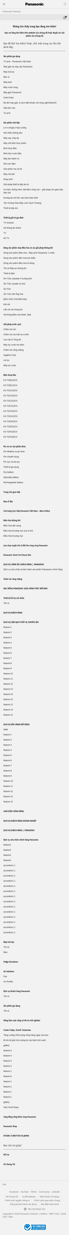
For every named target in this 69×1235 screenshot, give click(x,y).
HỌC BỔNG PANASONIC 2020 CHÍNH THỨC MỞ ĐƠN (25, 588)
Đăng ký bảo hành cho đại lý (23, 1204)
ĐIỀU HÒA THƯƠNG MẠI (15, 299)
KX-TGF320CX (10, 437)
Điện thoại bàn (9, 374)
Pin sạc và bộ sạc (11, 462)
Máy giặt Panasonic (12, 92)
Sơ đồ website (29, 1196)
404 (4, 1184)
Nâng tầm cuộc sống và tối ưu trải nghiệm (21, 1020)
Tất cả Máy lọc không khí (14, 268)
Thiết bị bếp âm (10, 208)
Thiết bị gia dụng (11, 467)
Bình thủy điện (10, 148)
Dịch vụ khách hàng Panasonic (16, 991)
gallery (6, 1045)
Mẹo (5, 952)
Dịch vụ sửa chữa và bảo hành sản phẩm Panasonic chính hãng (32, 569)
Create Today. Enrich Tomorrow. (17, 1029)
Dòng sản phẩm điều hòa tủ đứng (18, 263)
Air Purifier (8, 981)
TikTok (34, 1191)
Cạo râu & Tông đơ (12, 339)
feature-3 (7, 637)
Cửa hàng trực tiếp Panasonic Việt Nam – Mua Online (26, 510)
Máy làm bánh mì (11, 158)
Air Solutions (8, 971)
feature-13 (8, 689)
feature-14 (8, 694)
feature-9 (7, 668)
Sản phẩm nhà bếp (11, 122)
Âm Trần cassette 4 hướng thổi (17, 278)
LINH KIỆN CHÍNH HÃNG (13, 811)
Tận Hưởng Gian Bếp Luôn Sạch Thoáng (22, 203)
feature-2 (7, 632)
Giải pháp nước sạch (12, 324)
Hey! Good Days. (11, 1107)
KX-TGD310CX (10, 421)
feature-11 (8, 679)
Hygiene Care (9, 355)
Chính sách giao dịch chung (47, 1200)
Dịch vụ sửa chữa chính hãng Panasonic (20, 839)
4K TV (6, 238)
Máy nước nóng (10, 87)
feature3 (7, 855)
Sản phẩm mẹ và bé (12, 169)
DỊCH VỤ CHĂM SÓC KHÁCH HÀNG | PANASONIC (23, 564)
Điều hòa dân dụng (12, 525)
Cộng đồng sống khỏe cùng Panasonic (19, 1116)
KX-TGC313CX (10, 406)
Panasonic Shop (10, 1126)
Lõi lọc (6, 360)
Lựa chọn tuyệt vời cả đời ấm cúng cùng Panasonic (25, 545)
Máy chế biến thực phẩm (14, 143)
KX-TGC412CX (10, 416)
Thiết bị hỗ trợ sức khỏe (13, 598)
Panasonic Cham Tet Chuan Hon (17, 554)
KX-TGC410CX (10, 411)
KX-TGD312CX (10, 426)
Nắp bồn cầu (9, 108)
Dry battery (8, 472)
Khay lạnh (8, 179)
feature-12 (8, 684)
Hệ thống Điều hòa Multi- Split (17, 315)
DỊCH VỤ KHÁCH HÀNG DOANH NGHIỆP (19, 820)
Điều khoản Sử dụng (49, 1196)
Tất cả (6, 603)
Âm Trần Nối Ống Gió (13, 294)
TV (4, 233)
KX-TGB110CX (10, 380)
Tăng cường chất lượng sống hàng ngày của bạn (25, 1035)
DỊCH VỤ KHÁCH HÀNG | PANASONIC (19, 830)
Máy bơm (7, 82)
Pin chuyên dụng (11, 456)
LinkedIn (56, 1191)
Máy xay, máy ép (11, 138)
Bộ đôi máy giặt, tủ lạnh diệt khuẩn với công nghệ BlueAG (29, 103)
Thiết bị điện (9, 273)
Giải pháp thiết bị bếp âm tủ (16, 184)
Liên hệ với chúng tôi (12, 309)
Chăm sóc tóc (9, 329)
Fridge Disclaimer (10, 961)
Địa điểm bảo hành (50, 1204)
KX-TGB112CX (10, 385)
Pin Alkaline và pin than (14, 451)
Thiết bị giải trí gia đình (13, 217)
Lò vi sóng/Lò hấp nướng (14, 128)
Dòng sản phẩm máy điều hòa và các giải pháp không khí (28, 247)
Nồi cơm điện (9, 164)
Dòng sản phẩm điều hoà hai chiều (19, 258)
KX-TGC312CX (10, 401)
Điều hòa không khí (11, 520)
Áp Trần (7, 289)
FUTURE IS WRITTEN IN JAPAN (16, 1135)
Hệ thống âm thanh (12, 228)
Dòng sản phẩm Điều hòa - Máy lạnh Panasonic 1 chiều (29, 253)
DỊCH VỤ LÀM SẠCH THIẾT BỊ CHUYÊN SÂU (21, 622)
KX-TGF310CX (10, 432)
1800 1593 (54, 1213)
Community (44, 1191)
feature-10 (8, 673)
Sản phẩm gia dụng (11, 56)
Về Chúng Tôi (9, 1164)
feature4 (7, 860)
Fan (5, 976)
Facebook (13, 1191)
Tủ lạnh (6, 113)
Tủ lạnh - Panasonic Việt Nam (17, 61)
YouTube (24, 1191)
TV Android (8, 223)
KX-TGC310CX (10, 395)
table (5, 729)
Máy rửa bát (9, 174)
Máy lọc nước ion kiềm (13, 345)
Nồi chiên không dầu (12, 133)
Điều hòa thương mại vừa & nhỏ (18, 531)
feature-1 (7, 627)
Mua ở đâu (8, 501)
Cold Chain (8, 97)
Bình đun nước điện (12, 153)
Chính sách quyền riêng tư (17, 1200)
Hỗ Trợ (6, 1154)
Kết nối (6, 304)
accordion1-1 (9, 865)
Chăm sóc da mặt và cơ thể (16, 334)
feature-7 (7, 658)
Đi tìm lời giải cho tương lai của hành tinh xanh (24, 1040)
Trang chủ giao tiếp (11, 491)
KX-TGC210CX (10, 390)
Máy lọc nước (9, 365)
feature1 (7, 845)
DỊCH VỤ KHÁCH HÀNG (12, 612)
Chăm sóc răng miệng (13, 350)
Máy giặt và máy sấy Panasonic (17, 66)
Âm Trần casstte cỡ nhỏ (14, 284)
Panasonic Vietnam (12, 11)
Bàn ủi (6, 77)
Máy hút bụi (8, 72)
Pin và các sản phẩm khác (14, 446)
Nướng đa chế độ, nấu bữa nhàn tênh (20, 198)
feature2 (7, 850)
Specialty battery (11, 477)
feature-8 (7, 663)
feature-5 (7, 648)
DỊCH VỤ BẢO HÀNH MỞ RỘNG (16, 724)
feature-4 (7, 642)
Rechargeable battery (13, 482)
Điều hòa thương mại (13, 536)
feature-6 (7, 653)
